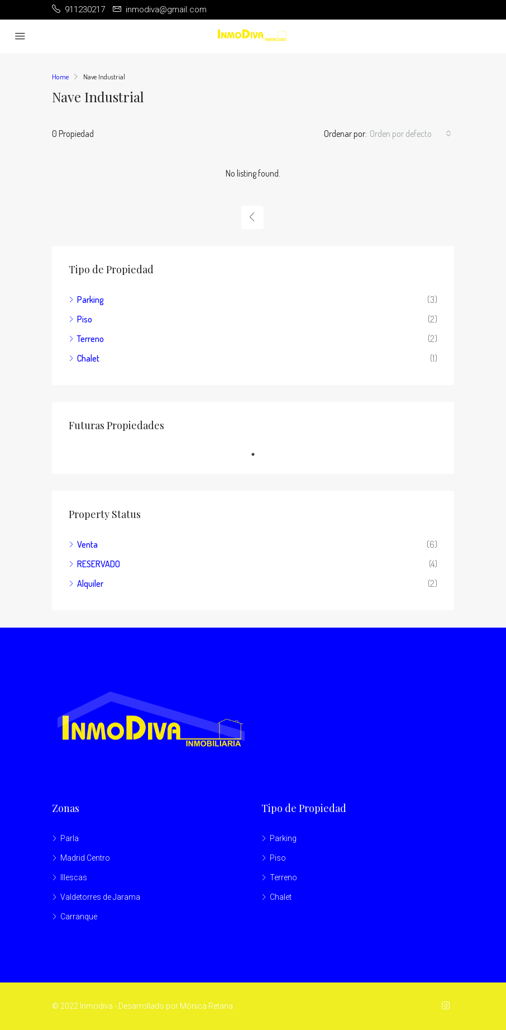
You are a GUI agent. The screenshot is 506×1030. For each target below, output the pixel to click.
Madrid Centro (85, 857)
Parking (90, 299)
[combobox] (410, 133)
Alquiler (90, 583)
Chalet (88, 358)
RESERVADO (98, 563)
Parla (69, 838)
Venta (87, 544)
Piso (84, 319)
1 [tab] (258, 454)
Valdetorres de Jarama (100, 897)
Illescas (73, 877)
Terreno (90, 338)
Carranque (78, 916)
